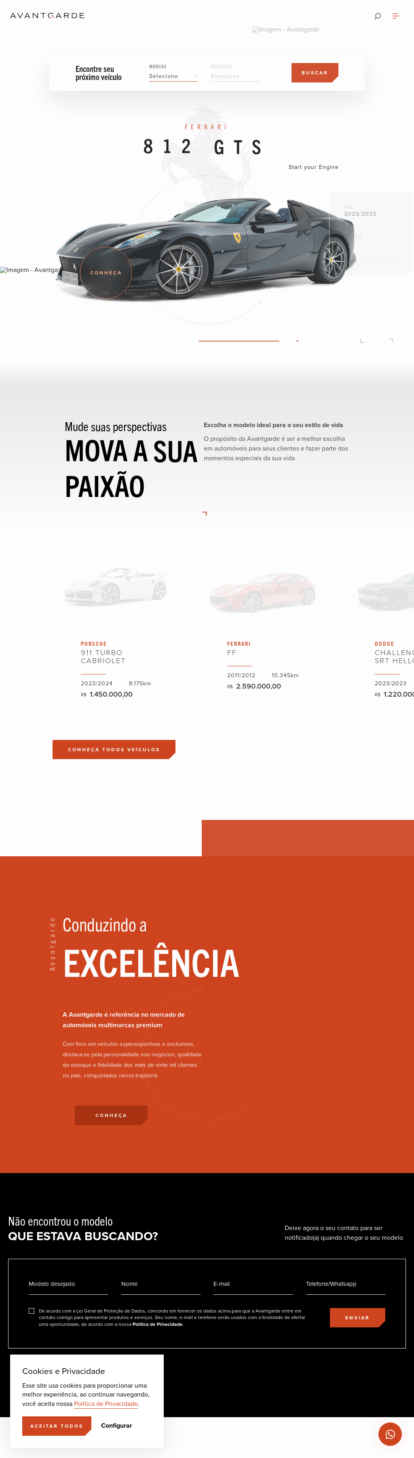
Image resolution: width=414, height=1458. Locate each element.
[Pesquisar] (378, 16)
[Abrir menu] (396, 16)
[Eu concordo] (167, 1318)
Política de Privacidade (106, 1403)
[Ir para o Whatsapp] (390, 1434)
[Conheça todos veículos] (114, 749)
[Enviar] (357, 1317)
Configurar (116, 1425)
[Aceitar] (56, 1426)
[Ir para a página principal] (47, 16)
